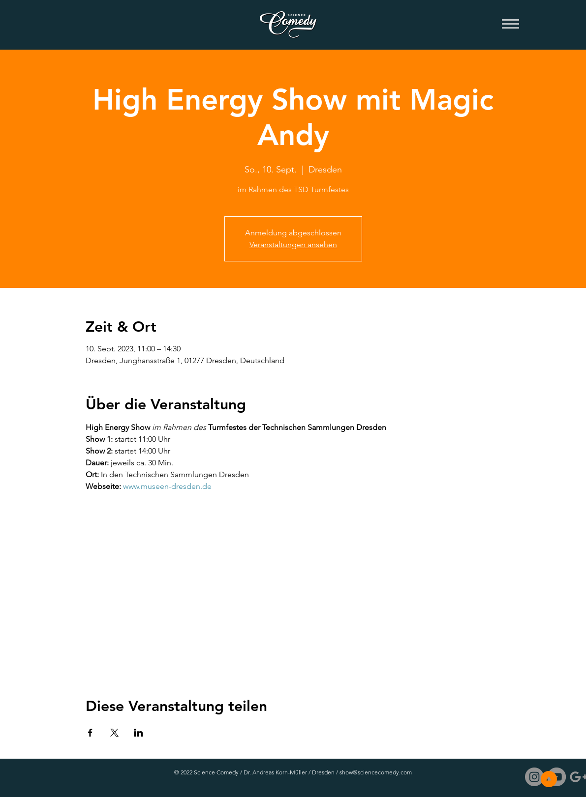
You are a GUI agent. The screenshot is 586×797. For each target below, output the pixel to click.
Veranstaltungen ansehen (293, 244)
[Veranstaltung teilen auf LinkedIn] (138, 733)
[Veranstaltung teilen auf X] (114, 733)
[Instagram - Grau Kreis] (534, 777)
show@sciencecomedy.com (375, 772)
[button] (510, 24)
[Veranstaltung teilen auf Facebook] (90, 733)
